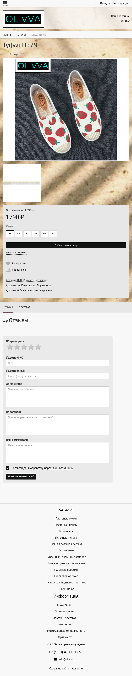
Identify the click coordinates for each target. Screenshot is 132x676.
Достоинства (14, 383)
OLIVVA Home (66, 589)
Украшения (66, 531)
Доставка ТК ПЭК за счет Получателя (26, 280)
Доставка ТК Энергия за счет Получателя (29, 290)
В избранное (19, 263)
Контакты (65, 624)
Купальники (66, 550)
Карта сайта (64, 637)
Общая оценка (15, 341)
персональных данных (58, 468)
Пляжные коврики (66, 569)
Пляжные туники (66, 537)
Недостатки (13, 412)
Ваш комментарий (17, 439)
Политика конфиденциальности (65, 630)
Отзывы (8, 307)
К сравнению (19, 270)
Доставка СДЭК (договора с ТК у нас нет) (28, 285)
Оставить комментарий (21, 476)
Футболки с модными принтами (66, 582)
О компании (64, 605)
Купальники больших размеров (66, 557)
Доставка (24, 307)
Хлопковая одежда (66, 576)
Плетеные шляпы (66, 524)
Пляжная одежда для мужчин (66, 563)
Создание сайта (59, 668)
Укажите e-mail (15, 370)
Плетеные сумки (66, 518)
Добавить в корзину (66, 245)
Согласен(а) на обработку (40, 468)
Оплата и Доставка (64, 618)
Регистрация (121, 3)
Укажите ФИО (14, 357)
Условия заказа (64, 611)
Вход (103, 3)
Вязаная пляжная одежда (66, 544)
